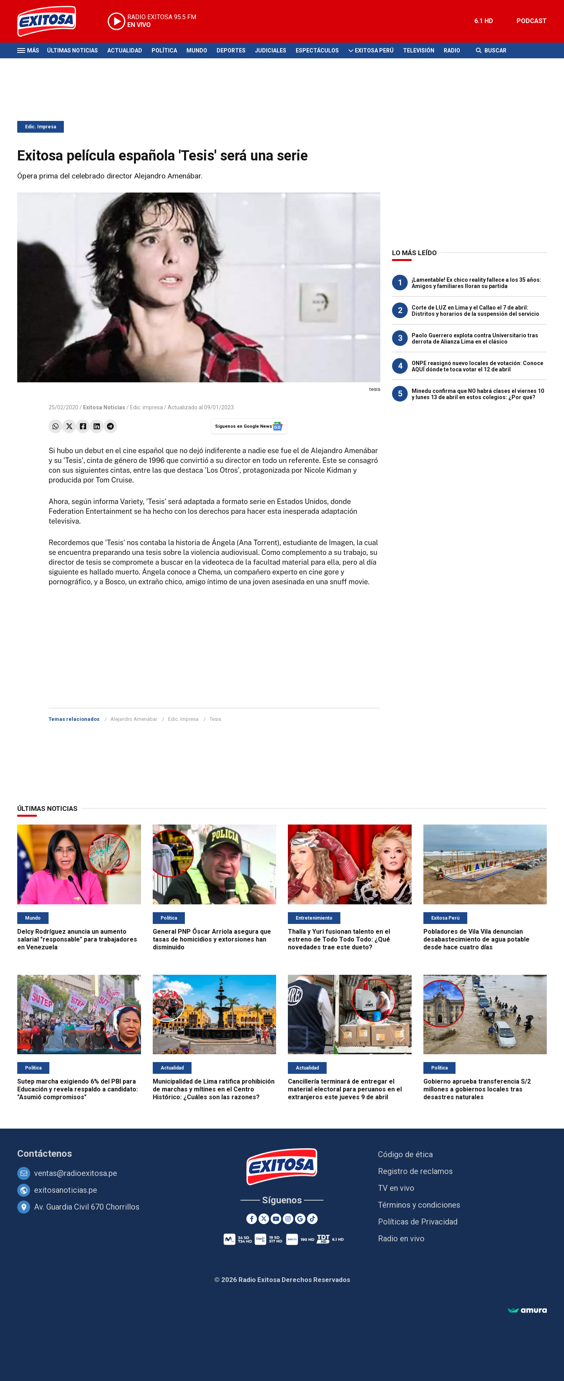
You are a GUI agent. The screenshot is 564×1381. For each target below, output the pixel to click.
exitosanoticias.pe (65, 1190)
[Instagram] (288, 1219)
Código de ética (405, 1154)
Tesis (215, 719)
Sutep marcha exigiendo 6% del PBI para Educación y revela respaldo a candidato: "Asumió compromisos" (77, 1089)
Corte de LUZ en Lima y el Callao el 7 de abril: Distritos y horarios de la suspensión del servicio (475, 310)
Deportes (231, 50)
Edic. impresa (146, 407)
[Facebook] (251, 1219)
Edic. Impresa (40, 127)
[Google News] (300, 1219)
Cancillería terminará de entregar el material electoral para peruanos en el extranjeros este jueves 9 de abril (345, 1089)
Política (164, 50)
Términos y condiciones (419, 1205)
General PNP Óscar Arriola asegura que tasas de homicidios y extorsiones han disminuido (212, 939)
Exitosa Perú (374, 50)
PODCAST (532, 21)
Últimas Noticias (72, 50)
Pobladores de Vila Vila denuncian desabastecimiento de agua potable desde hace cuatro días (476, 939)
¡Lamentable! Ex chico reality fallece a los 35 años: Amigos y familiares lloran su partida (476, 283)
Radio (452, 50)
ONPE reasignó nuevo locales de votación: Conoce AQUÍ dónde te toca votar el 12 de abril (477, 366)
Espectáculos (317, 50)
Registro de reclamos (415, 1171)
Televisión (418, 50)
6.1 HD (483, 21)
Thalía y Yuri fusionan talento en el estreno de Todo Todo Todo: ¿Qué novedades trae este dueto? (339, 939)
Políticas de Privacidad (417, 1221)
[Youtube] (276, 1219)
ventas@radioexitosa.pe (75, 1173)
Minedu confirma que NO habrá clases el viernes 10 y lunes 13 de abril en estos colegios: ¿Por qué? (478, 394)
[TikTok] (312, 1219)
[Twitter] (263, 1219)
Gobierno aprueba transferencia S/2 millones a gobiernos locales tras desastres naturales (477, 1089)
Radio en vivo (401, 1238)
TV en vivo (396, 1188)
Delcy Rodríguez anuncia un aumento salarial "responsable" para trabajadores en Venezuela (77, 939)
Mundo (196, 50)
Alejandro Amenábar (133, 719)
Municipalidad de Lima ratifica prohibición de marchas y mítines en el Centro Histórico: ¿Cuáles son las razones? (214, 1089)
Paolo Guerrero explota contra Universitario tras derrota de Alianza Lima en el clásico (475, 338)
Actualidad (124, 50)
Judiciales (270, 50)
